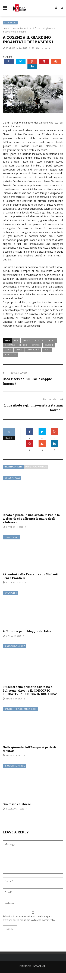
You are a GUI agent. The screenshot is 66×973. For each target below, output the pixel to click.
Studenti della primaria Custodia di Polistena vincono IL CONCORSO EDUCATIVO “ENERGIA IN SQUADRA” (30, 690)
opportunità (33, 349)
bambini (26, 340)
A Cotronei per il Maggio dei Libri (27, 631)
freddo (23, 345)
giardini (49, 345)
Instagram (39, 966)
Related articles (13, 466)
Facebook (25, 966)
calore (51, 340)
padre (47, 349)
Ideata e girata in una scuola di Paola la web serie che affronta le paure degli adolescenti (31, 518)
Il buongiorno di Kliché (15, 646)
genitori (36, 345)
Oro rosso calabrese (17, 804)
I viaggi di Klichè (11, 537)
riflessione (10, 354)
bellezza (38, 340)
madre (8, 349)
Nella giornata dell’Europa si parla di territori (29, 749)
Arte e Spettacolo (12, 478)
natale (19, 349)
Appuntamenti (10, 23)
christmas (10, 345)
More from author (36, 466)
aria (16, 340)
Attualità (8, 709)
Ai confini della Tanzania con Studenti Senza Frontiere (30, 576)
